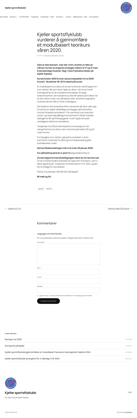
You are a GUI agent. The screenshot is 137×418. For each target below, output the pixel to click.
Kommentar (41, 242)
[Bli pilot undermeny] (16, 16)
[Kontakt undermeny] (63, 16)
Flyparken (35, 17)
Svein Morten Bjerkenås (51, 55)
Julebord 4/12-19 (14, 208)
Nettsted (39, 286)
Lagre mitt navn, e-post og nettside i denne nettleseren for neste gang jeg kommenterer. (65, 295)
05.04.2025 (128, 339)
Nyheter (61, 55)
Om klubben (94, 17)
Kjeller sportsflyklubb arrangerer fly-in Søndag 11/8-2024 (32, 358)
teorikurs (49, 189)
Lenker (68, 17)
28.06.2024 (128, 359)
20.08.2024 (128, 352)
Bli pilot (13, 17)
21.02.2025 (129, 346)
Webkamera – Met (80, 17)
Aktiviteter (4, 17)
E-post (39, 277)
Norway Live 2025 (13, 339)
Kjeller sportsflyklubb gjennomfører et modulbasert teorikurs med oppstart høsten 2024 (48, 352)
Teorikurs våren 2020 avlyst (118, 208)
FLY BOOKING (24, 17)
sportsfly (41, 189)
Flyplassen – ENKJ (47, 17)
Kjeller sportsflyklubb (15, 7)
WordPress (129, 412)
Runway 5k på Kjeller (14, 346)
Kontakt (59, 17)
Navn (39, 268)
